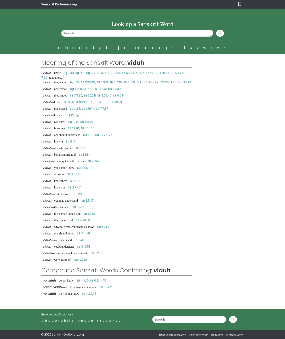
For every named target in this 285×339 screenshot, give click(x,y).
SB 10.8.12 (106, 287)
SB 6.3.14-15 (98, 280)
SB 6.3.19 (102, 82)
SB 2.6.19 (83, 168)
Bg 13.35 (80, 115)
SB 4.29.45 (89, 294)
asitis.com (217, 334)
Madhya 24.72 (181, 82)
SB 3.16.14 (88, 109)
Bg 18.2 (90, 73)
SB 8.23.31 (97, 253)
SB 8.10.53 (83, 246)
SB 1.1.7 (80, 148)
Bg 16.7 (80, 73)
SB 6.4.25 (177, 73)
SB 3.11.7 (88, 135)
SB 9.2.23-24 (103, 135)
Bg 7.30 (69, 73)
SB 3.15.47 (87, 89)
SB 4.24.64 (146, 73)
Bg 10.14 (73, 122)
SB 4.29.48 (162, 73)
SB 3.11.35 (76, 95)
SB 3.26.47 (104, 95)
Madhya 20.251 (159, 82)
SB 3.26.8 (89, 214)
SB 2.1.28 (73, 128)
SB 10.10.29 (115, 102)
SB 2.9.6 (79, 194)
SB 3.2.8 (75, 109)
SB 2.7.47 (74, 187)
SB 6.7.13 (100, 102)
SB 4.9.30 (114, 89)
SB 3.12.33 (78, 207)
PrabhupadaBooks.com (172, 334)
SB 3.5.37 (87, 201)
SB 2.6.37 (73, 174)
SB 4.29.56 (83, 220)
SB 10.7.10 (80, 260)
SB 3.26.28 (87, 128)
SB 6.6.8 (118, 95)
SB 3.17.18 (103, 73)
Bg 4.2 (74, 89)
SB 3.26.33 (71, 102)
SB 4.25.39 (86, 102)
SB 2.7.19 (75, 181)
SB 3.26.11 (90, 95)
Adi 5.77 (142, 82)
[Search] (137, 33)
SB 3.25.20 (118, 73)
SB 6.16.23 (86, 122)
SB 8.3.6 (80, 240)
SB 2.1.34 (93, 161)
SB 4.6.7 (131, 73)
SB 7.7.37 (102, 109)
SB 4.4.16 (82, 280)
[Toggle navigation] (240, 4)
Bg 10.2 (69, 115)
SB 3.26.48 (88, 82)
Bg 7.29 (74, 82)
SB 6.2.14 (103, 227)
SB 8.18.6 (129, 82)
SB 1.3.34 (84, 155)
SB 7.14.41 (83, 233)
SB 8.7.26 (115, 82)
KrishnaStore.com (199, 334)
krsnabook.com (234, 334)
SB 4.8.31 (101, 89)
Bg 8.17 (70, 141)
